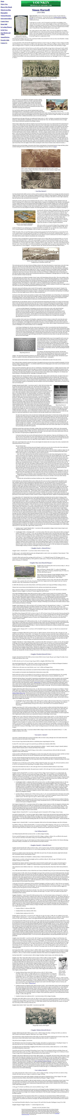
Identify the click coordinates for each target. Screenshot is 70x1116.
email (55, 146)
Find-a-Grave (40, 349)
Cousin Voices (5, 21)
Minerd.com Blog (6, 10)
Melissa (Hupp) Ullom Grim (18, 693)
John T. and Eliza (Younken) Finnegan (42, 1061)
